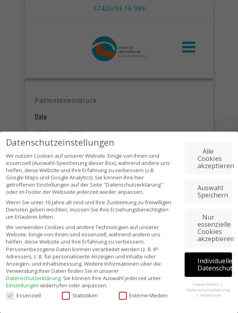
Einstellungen (22, 281)
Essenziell (23, 291)
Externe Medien (143, 291)
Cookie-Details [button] (206, 280)
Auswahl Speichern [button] (212, 187)
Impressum (210, 290)
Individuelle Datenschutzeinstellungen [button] (214, 260)
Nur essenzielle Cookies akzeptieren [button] (214, 223)
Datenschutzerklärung (33, 273)
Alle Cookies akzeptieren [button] (214, 154)
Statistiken (80, 291)
